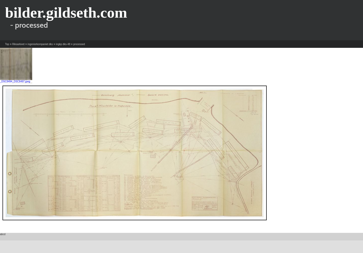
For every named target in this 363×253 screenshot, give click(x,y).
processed (79, 44)
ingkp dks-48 (63, 44)
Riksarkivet (18, 44)
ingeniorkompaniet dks (40, 44)
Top (7, 44)
